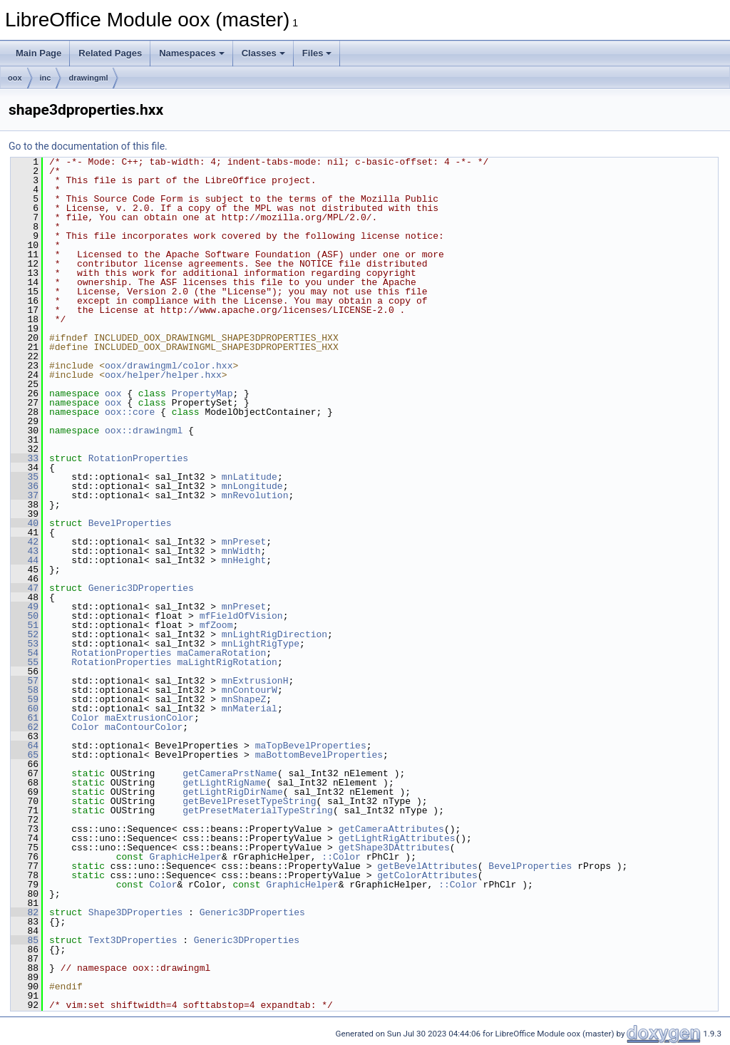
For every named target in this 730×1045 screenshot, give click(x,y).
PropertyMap (202, 393)
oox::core (130, 412)
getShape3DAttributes (394, 847)
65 (24, 754)
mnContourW (249, 690)
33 (24, 458)
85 (24, 940)
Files (317, 53)
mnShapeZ (244, 699)
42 (24, 541)
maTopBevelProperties (310, 745)
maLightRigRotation (227, 662)
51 (24, 625)
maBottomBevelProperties (319, 754)
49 (24, 606)
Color (85, 717)
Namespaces (192, 53)
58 (24, 690)
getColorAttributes (427, 875)
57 (24, 680)
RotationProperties (138, 458)
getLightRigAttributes (397, 838)
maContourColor (143, 727)
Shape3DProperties (135, 912)
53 (24, 643)
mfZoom (216, 625)
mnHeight (244, 560)
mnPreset (244, 541)
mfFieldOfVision (241, 615)
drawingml (88, 77)
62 (24, 727)
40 (24, 523)
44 (24, 560)
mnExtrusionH (255, 680)
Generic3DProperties (141, 588)
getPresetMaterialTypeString (257, 810)
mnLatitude (249, 476)
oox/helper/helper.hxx (163, 375)
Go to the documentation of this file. (88, 146)
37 (24, 495)
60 (24, 708)
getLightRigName (224, 782)
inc (45, 77)
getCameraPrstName (229, 773)
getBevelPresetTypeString (249, 801)
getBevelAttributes (427, 866)
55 (24, 662)
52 (24, 634)
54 (24, 653)
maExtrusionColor (149, 717)
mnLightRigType (260, 643)
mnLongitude (252, 486)
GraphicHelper (185, 856)
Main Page (38, 53)
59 (24, 699)
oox (15, 77)
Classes (263, 53)
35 (24, 476)
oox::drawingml (143, 430)
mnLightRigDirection (274, 634)
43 (24, 551)
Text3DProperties (133, 940)
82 (24, 912)
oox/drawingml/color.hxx (168, 365)
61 (24, 717)
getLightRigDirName (232, 792)
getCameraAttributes (391, 829)
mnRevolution (255, 495)
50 (24, 615)
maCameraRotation (221, 653)
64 (24, 745)
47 (24, 588)
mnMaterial (249, 708)
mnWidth (241, 551)
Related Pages (110, 53)
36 (24, 486)
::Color (341, 856)
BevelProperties (130, 523)
